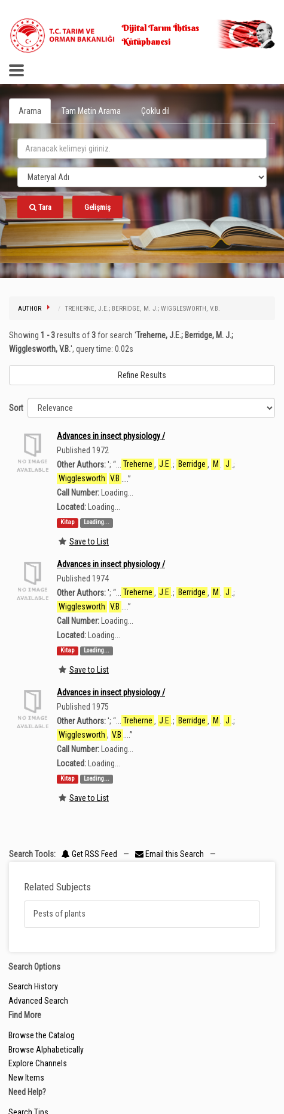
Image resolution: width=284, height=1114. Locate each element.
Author (29, 308)
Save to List (89, 541)
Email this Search (170, 854)
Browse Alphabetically (46, 1049)
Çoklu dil (155, 111)
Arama (30, 111)
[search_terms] (142, 148)
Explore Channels (37, 1063)
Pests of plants (59, 913)
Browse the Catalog (41, 1035)
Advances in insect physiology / (111, 436)
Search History (33, 986)
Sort (16, 408)
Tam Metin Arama (91, 111)
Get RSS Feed (89, 854)
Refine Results (142, 375)
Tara (40, 207)
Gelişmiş (97, 207)
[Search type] (142, 177)
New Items (26, 1077)
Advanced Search (38, 1000)
